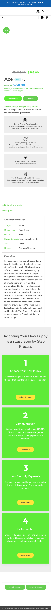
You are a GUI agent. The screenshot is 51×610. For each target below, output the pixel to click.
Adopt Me (30, 98)
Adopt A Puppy (25, 397)
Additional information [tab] (12, 205)
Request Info (13, 98)
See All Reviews (14, 587)
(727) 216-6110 (43, 11)
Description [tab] (7, 210)
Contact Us (25, 449)
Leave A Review (36, 587)
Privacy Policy (44, 608)
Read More (25, 502)
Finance (38, 12)
